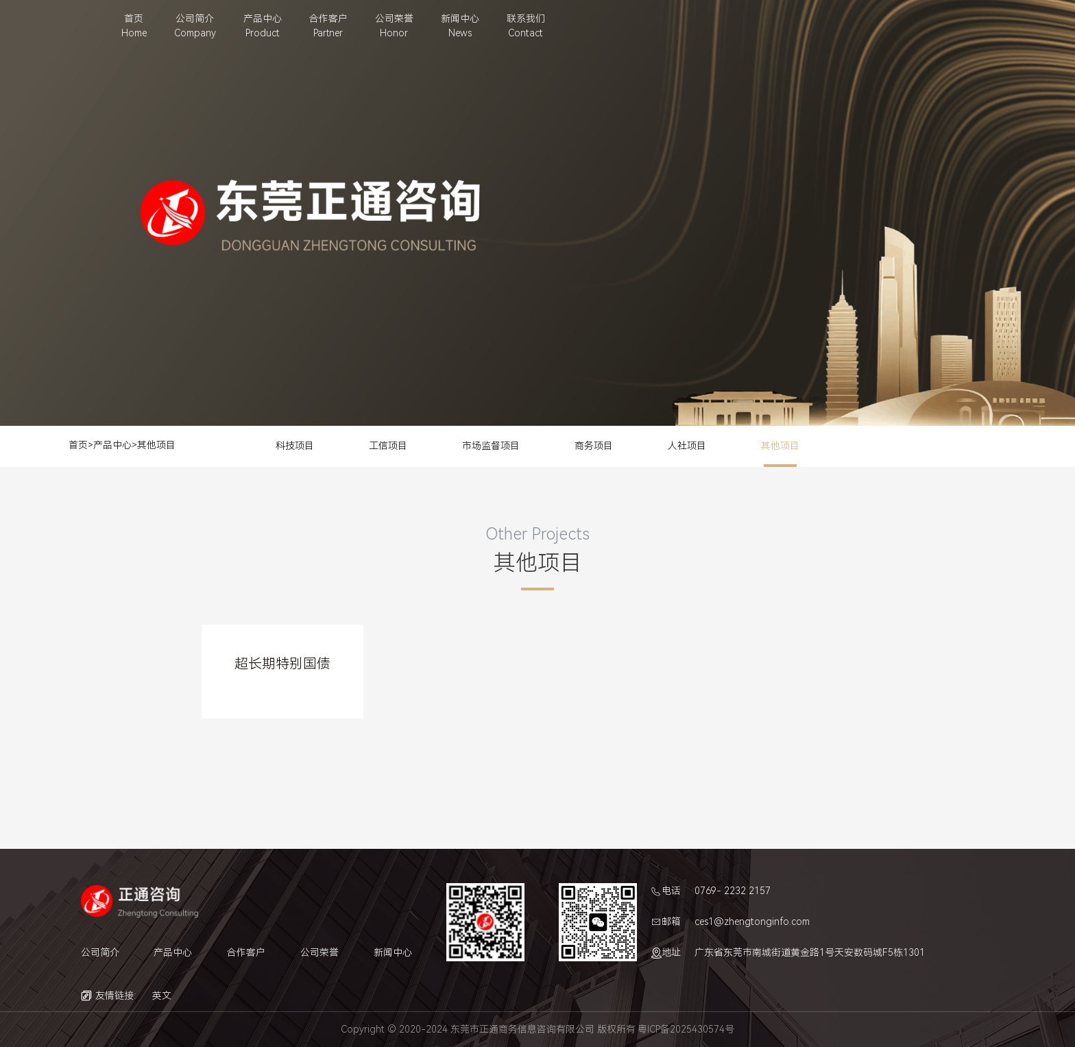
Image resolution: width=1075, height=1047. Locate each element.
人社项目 (687, 445)
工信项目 (388, 445)
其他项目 (156, 445)
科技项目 (295, 445)
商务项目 (594, 445)
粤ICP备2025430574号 (686, 1029)
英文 (161, 995)
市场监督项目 (491, 445)
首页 (78, 445)
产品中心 (112, 445)
